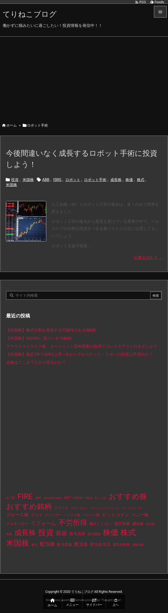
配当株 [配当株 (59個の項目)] (47, 544)
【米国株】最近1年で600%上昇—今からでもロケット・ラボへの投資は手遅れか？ (79, 354)
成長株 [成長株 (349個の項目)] (25, 532)
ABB (45, 180)
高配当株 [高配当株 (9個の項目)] (138, 545)
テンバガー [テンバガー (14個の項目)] (53, 515)
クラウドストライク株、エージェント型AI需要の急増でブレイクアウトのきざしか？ (81, 346)
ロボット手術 (95, 180)
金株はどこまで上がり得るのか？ (36, 362)
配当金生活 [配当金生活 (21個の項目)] (100, 544)
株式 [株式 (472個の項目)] (128, 532)
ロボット (72, 180)
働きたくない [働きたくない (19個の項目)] (100, 524)
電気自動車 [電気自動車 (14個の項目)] (121, 545)
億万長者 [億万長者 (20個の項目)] (122, 523)
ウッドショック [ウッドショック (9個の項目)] (132, 508)
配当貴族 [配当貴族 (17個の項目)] (64, 544)
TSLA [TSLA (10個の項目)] (89, 498)
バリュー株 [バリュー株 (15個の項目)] (91, 515)
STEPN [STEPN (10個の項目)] (78, 498)
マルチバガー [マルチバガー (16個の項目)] (17, 524)
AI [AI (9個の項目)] (7, 498)
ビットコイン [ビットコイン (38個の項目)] (115, 514)
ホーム (11, 125)
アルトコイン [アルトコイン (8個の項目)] (79, 508)
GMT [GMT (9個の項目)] (38, 498)
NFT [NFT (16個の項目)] (67, 498)
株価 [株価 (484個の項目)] (110, 532)
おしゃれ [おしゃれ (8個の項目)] (100, 498)
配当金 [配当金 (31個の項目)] (81, 544)
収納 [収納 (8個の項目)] (9, 534)
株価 (129, 180)
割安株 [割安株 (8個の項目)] (150, 524)
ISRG (57, 180)
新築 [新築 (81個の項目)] (61, 533)
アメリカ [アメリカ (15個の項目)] (61, 508)
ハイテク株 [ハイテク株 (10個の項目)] (72, 515)
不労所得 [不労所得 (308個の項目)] (72, 522)
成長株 (115, 180)
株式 (140, 180)
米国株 (28, 180)
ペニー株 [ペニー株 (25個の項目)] (140, 515)
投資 (15, 180)
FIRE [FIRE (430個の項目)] (25, 496)
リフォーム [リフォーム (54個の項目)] (43, 523)
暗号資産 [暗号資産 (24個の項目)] (77, 533)
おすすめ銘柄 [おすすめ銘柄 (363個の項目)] (29, 506)
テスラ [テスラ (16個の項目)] (36, 515)
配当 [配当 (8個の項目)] (34, 545)
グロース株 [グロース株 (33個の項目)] (17, 514)
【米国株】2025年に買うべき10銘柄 (39, 338)
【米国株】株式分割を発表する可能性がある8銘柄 (51, 330)
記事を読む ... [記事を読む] (148, 257)
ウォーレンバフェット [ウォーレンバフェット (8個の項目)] (104, 508)
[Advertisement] (84, 76)
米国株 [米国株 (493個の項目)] (17, 543)
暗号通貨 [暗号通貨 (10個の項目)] (94, 534)
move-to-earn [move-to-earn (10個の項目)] (53, 498)
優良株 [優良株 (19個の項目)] (138, 524)
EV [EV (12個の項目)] (13, 498)
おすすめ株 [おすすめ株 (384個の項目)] (128, 496)
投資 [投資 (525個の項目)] (46, 532)
